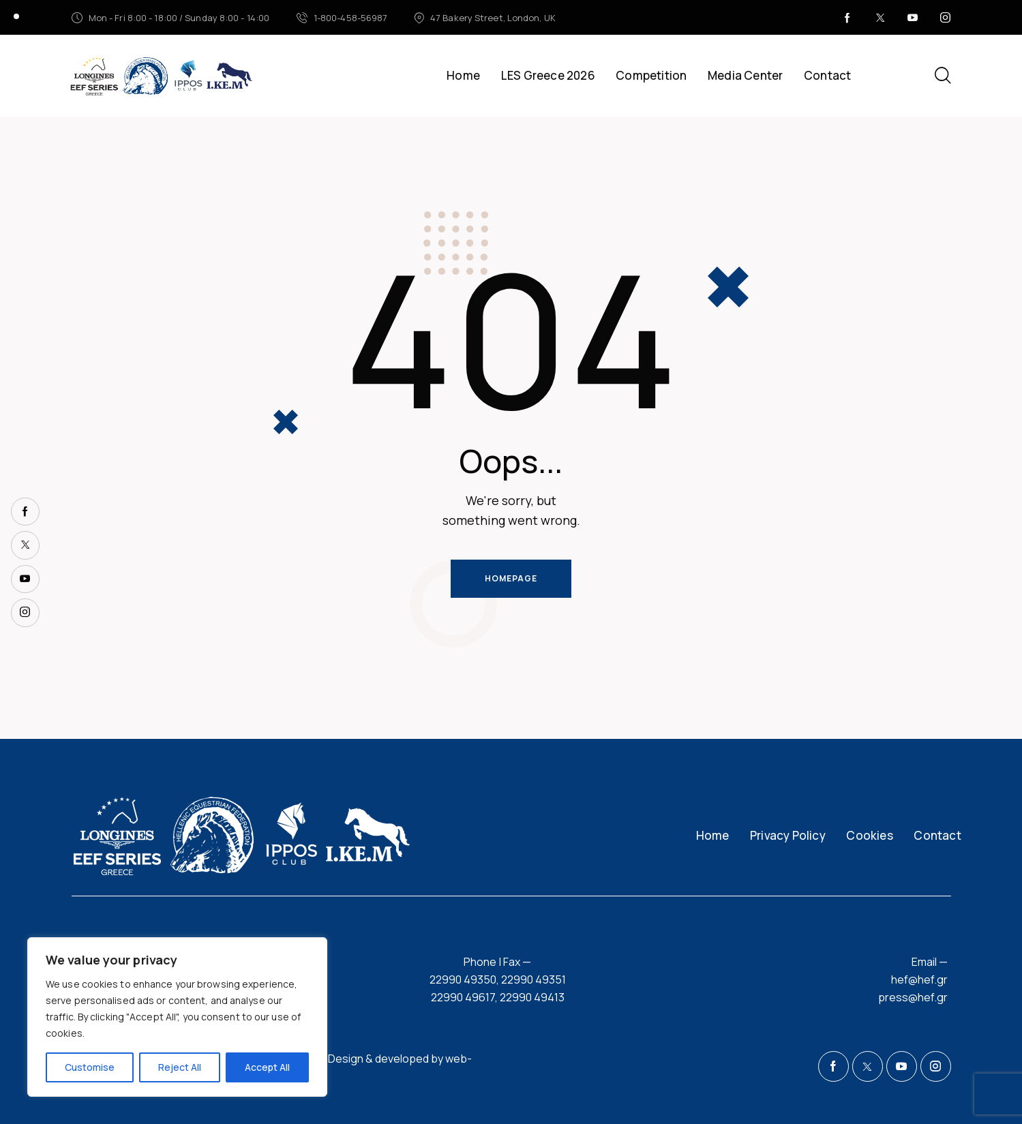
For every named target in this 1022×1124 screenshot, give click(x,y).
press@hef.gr (913, 997)
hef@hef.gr (919, 979)
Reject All (179, 1067)
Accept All (267, 1067)
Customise (90, 1067)
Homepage (511, 578)
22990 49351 (533, 979)
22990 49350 (463, 979)
